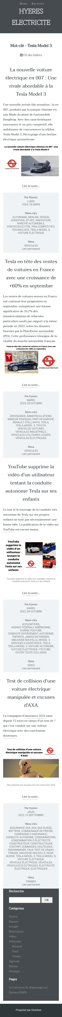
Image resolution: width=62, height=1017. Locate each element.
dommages (29, 846)
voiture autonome (41, 646)
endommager (17, 849)
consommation (45, 837)
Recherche (16, 891)
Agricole (14, 961)
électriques (39, 868)
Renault (18, 422)
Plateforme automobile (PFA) (28, 334)
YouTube (9, 529)
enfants (18, 636)
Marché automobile (30, 223)
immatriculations (39, 416)
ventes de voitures (31, 428)
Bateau (13, 966)
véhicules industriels (31, 431)
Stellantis (32, 422)
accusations (30, 624)
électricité (47, 865)
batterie (14, 831)
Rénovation (16, 931)
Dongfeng (18, 220)
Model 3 (44, 639)
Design (44, 217)
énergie (13, 926)
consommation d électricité (30, 840)
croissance (18, 416)
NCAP (50, 853)
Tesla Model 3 (40, 229)
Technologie (20, 229)
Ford (15, 951)
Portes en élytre (18, 226)
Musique (14, 971)
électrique (22, 868)
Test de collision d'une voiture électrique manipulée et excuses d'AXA (31, 693)
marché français (19, 419)
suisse (10, 856)
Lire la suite (30, 186)
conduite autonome (19, 837)
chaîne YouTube (30, 630)
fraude (13, 853)
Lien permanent (31, 248)
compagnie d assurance (30, 834)
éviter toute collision (31, 652)
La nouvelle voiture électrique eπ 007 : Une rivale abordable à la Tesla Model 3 (31, 82)
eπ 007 (30, 220)
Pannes (31, 881)
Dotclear (36, 1010)
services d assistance (26, 643)
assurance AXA (35, 715)
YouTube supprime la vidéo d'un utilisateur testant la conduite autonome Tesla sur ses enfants (31, 483)
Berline (33, 217)
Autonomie (19, 217)
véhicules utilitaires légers (30, 434)
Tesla (45, 422)
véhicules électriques (31, 438)
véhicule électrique (23, 862)
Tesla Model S (46, 856)
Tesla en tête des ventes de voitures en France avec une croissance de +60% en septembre (31, 274)
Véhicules (31, 245)
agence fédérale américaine (30, 627)
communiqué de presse (37, 831)
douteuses (10, 735)
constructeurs (41, 843)
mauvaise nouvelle (25, 639)
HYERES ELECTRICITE (31, 17)
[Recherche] (25, 900)
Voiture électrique (31, 232)
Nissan (16, 956)
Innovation (42, 220)
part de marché (43, 419)
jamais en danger (37, 636)
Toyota (41, 425)
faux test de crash (40, 849)
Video (31, 665)
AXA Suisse (44, 827)
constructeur (19, 843)
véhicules (45, 862)
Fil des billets (32, 55)
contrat (15, 846)
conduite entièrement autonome (30, 633)
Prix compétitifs (43, 226)
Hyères (13, 916)
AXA (33, 827)
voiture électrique (24, 649)
